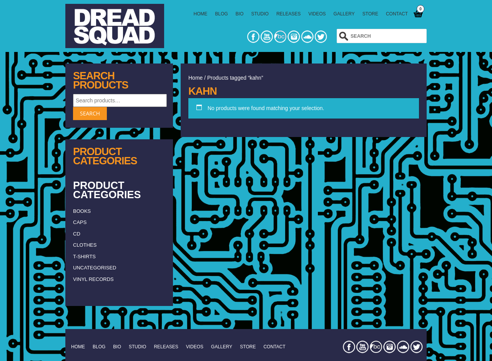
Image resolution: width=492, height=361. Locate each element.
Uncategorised (94, 268)
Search (90, 113)
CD (76, 234)
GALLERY (344, 14)
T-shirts (84, 256)
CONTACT (397, 14)
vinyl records (93, 279)
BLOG (221, 14)
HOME (201, 14)
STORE (370, 14)
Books (82, 211)
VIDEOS (317, 14)
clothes (84, 245)
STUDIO (260, 14)
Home (195, 78)
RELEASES (288, 14)
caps (79, 222)
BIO (240, 14)
